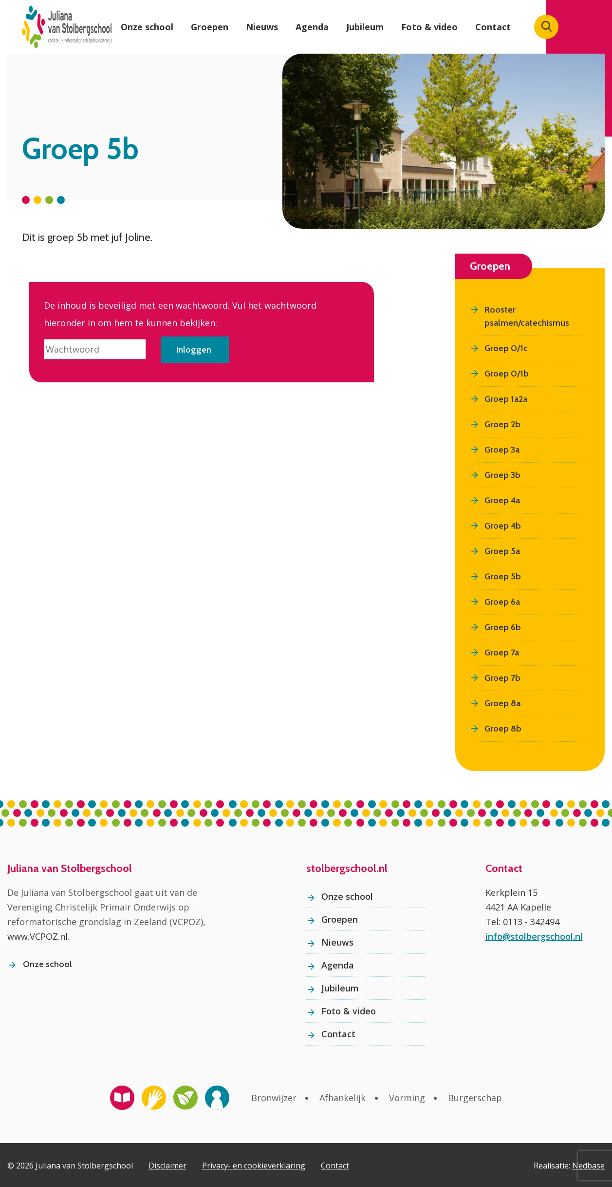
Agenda (312, 27)
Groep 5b (502, 575)
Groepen (209, 27)
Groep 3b (502, 474)
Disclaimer (167, 1164)
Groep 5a (502, 550)
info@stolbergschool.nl (534, 935)
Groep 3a (501, 448)
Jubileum (365, 27)
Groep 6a (502, 600)
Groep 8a (502, 702)
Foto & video (429, 27)
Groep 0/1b (506, 372)
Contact (493, 27)
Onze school (147, 27)
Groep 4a (502, 499)
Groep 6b (502, 626)
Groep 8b (502, 727)
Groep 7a (501, 651)
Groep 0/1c (506, 347)
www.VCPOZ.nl (37, 935)
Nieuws (262, 27)
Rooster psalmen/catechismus (526, 315)
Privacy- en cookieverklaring (253, 1164)
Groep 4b (502, 524)
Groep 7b (502, 677)
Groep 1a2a (505, 398)
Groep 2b (502, 423)
